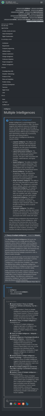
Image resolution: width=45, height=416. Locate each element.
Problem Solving (6, 82)
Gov (2, 25)
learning (10, 19)
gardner (37, 10)
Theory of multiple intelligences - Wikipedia (24, 333)
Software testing (6, 51)
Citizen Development (7, 33)
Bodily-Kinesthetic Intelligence (21, 180)
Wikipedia (37, 235)
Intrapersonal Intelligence (20, 197)
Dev (5, 25)
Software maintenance (7, 54)
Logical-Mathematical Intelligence (22, 151)
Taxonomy (4, 87)
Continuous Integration (8, 59)
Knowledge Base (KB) (7, 71)
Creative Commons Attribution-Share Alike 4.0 (28, 281)
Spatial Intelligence (18, 162)
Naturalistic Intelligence (19, 208)
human (37, 8)
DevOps (6, 28)
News (3, 99)
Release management (7, 64)
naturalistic (36, 17)
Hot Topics (4, 102)
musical (37, 13)
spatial (24, 13)
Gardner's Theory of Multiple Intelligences (24, 320)
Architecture (5, 43)
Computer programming (8, 48)
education (24, 19)
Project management (7, 62)
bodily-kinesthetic (19, 15)
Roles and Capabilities (7, 79)
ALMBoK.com (5, 104)
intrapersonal (21, 17)
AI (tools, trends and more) (8, 31)
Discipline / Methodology (8, 74)
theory (37, 19)
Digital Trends (5, 90)
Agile (2, 28)
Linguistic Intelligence (19, 142)
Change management (7, 56)
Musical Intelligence (18, 171)
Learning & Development (8, 84)
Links (3, 92)
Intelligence (7, 109)
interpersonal (36, 15)
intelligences (23, 10)
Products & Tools (6, 76)
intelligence (23, 8)
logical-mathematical (34, 12)
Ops (7, 25)
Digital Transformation (7, 36)
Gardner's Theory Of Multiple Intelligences (24, 372)
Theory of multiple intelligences (16, 235)
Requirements (5, 46)
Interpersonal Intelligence (20, 188)
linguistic (17, 12)
